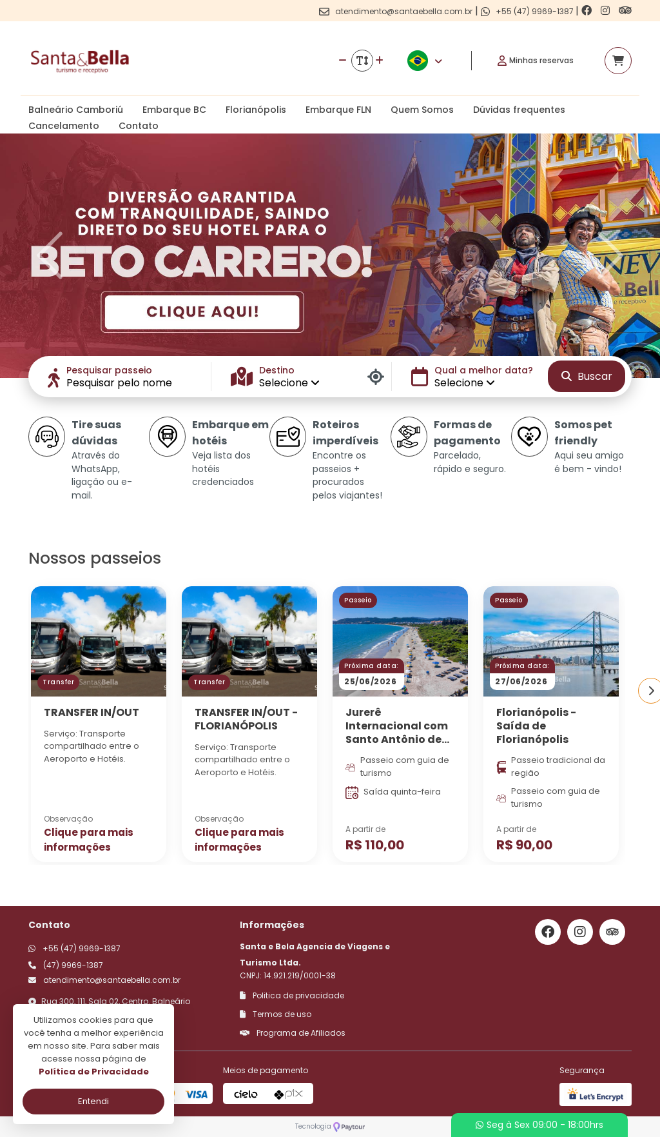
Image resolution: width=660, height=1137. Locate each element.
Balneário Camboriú (75, 109)
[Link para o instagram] (606, 10)
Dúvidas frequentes (519, 109)
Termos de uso (275, 1014)
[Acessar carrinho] (618, 60)
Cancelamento (63, 125)
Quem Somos (422, 109)
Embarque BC (174, 109)
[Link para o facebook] (587, 10)
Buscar (586, 376)
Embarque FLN (338, 109)
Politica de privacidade (292, 995)
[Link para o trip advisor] (625, 10)
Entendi (93, 1101)
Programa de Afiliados (292, 1032)
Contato (139, 125)
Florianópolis (256, 109)
